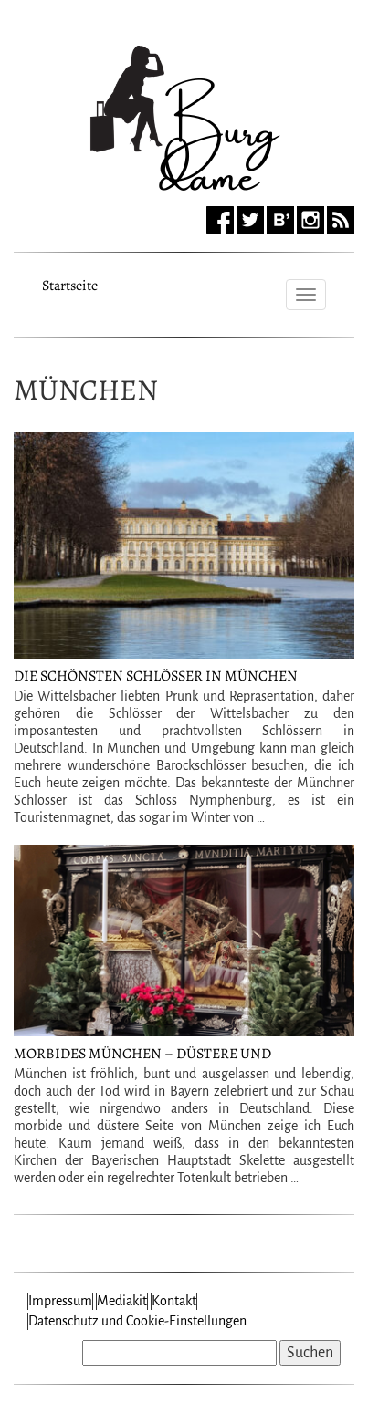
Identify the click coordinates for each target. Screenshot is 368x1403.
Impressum (60, 1301)
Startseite (70, 282)
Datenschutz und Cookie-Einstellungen (137, 1321)
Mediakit (122, 1301)
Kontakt (174, 1301)
